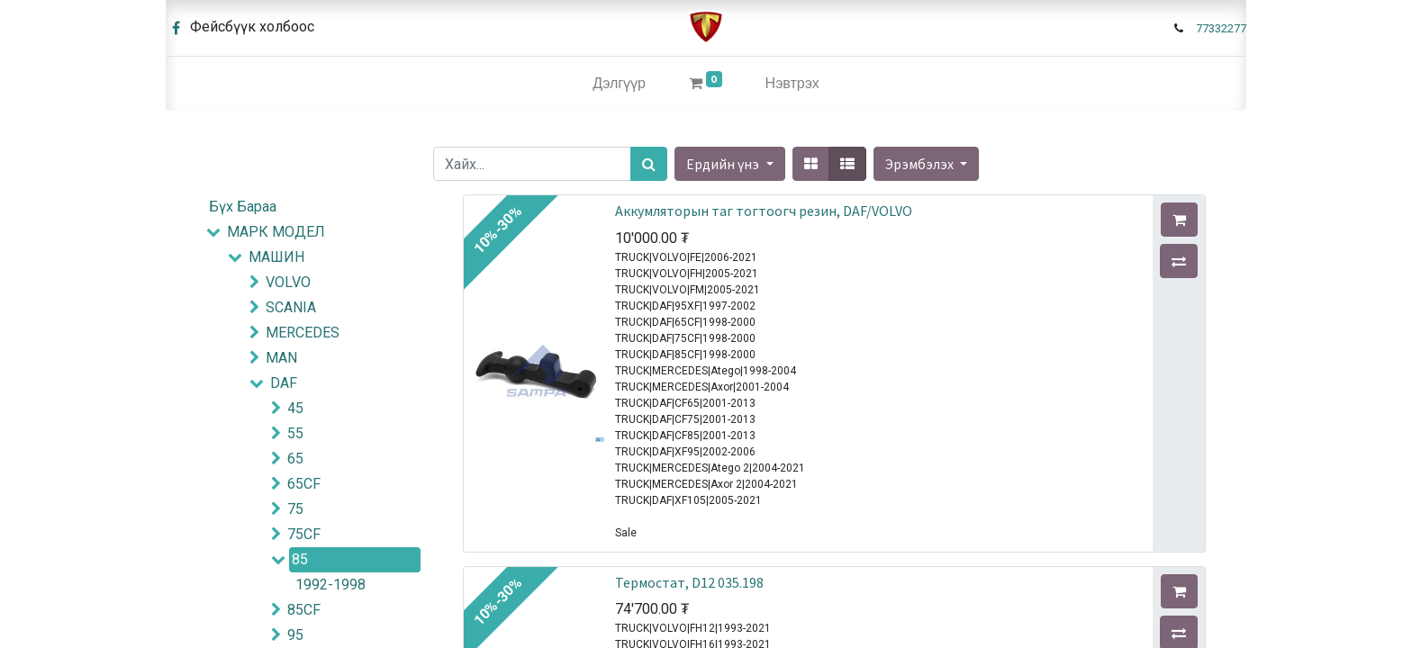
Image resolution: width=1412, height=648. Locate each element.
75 (295, 509)
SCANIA (291, 307)
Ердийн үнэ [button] (724, 164)
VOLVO (288, 282)
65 (295, 458)
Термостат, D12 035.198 (689, 582)
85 (300, 559)
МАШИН (276, 257)
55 (295, 433)
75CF (304, 534)
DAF (283, 383)
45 (295, 408)
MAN (281, 357)
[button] (926, 164)
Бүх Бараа (242, 206)
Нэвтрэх (792, 83)
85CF (304, 609)
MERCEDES (302, 332)
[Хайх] (648, 164)
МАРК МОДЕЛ (276, 231)
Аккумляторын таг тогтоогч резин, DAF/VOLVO (763, 211)
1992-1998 (330, 584)
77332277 (1221, 28)
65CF (304, 483)
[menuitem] (619, 84)
